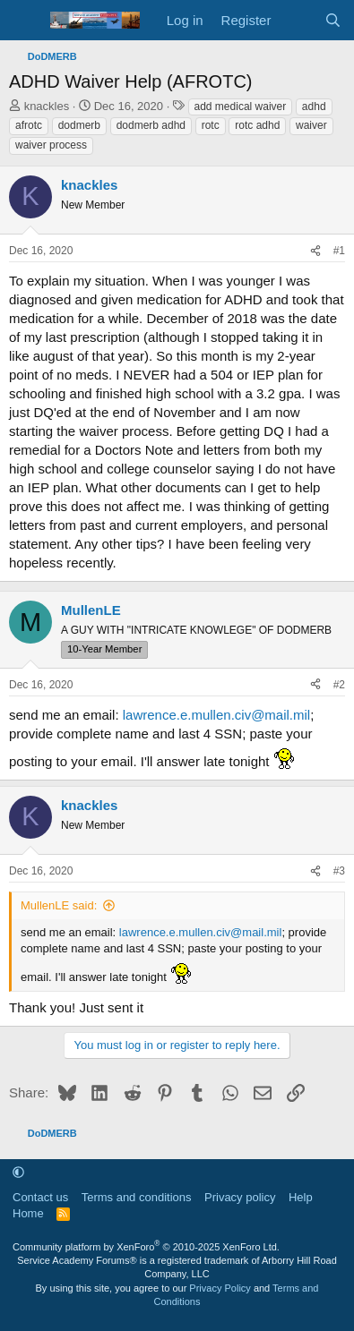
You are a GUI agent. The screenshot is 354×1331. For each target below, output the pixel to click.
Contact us (40, 1197)
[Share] (315, 251)
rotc (211, 125)
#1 (339, 250)
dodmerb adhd (151, 125)
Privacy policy (239, 1197)
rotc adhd (257, 125)
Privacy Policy (219, 1288)
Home (28, 1213)
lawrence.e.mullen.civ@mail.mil (216, 714)
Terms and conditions (137, 1197)
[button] (18, 1172)
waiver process (51, 145)
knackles (47, 106)
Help (301, 1197)
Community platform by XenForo (146, 1246)
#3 (339, 871)
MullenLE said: (59, 905)
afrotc (28, 125)
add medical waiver (240, 106)
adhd (314, 106)
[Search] (332, 20)
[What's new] (297, 20)
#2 (339, 684)
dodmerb (79, 125)
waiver (311, 125)
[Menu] (25, 20)
